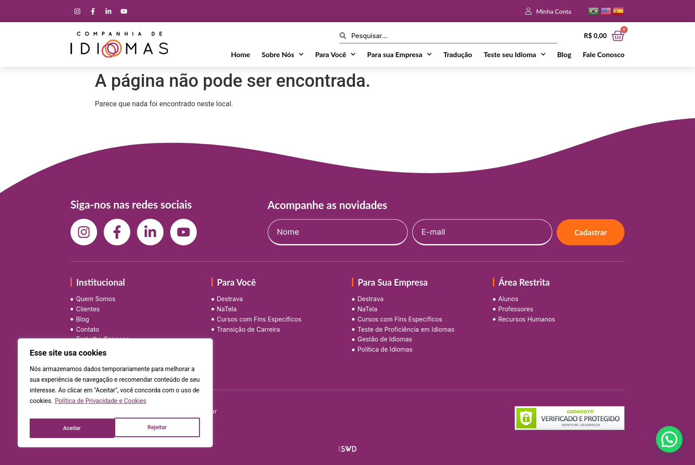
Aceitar (159, 428)
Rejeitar (71, 428)
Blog (564, 54)
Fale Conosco (604, 54)
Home (240, 54)
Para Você (335, 54)
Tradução (457, 54)
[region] (115, 395)
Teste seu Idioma (515, 54)
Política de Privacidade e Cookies (100, 406)
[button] (669, 439)
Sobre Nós (283, 54)
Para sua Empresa (399, 54)
